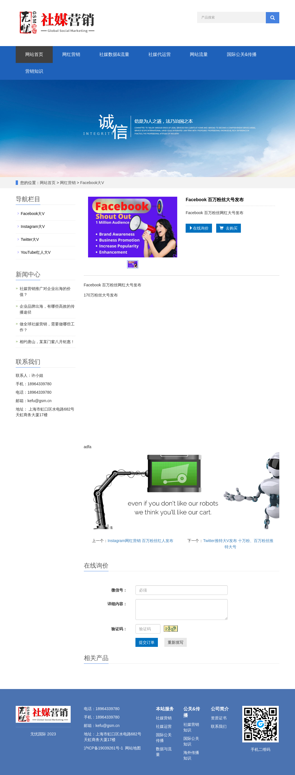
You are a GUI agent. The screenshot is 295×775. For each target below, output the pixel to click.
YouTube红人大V (35, 252)
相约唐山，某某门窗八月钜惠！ (47, 341)
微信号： (119, 590)
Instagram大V (33, 226)
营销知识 (34, 71)
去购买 (229, 228)
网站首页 (34, 54)
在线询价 (199, 228)
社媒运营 (164, 726)
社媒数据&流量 (114, 54)
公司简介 (220, 708)
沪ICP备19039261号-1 (103, 748)
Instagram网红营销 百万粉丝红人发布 (140, 540)
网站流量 (199, 54)
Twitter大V (30, 239)
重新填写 (175, 642)
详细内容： (117, 604)
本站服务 (165, 708)
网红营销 (71, 54)
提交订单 (147, 642)
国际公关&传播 (242, 54)
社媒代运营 (159, 54)
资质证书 (219, 718)
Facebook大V (91, 182)
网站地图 (133, 748)
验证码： (119, 629)
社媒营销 (164, 718)
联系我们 (219, 726)
